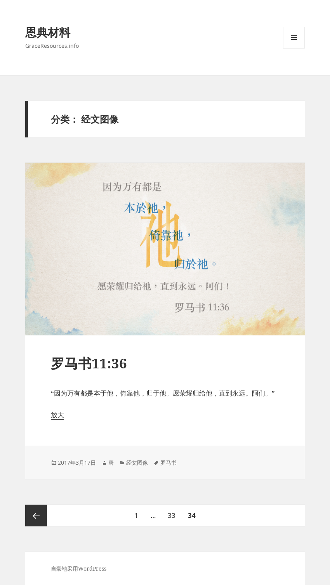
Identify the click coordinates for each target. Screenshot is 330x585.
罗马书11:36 (89, 363)
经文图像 (137, 462)
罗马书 (168, 462)
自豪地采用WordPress (78, 568)
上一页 (36, 515)
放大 (57, 414)
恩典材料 (47, 32)
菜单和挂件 (294, 48)
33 (171, 512)
